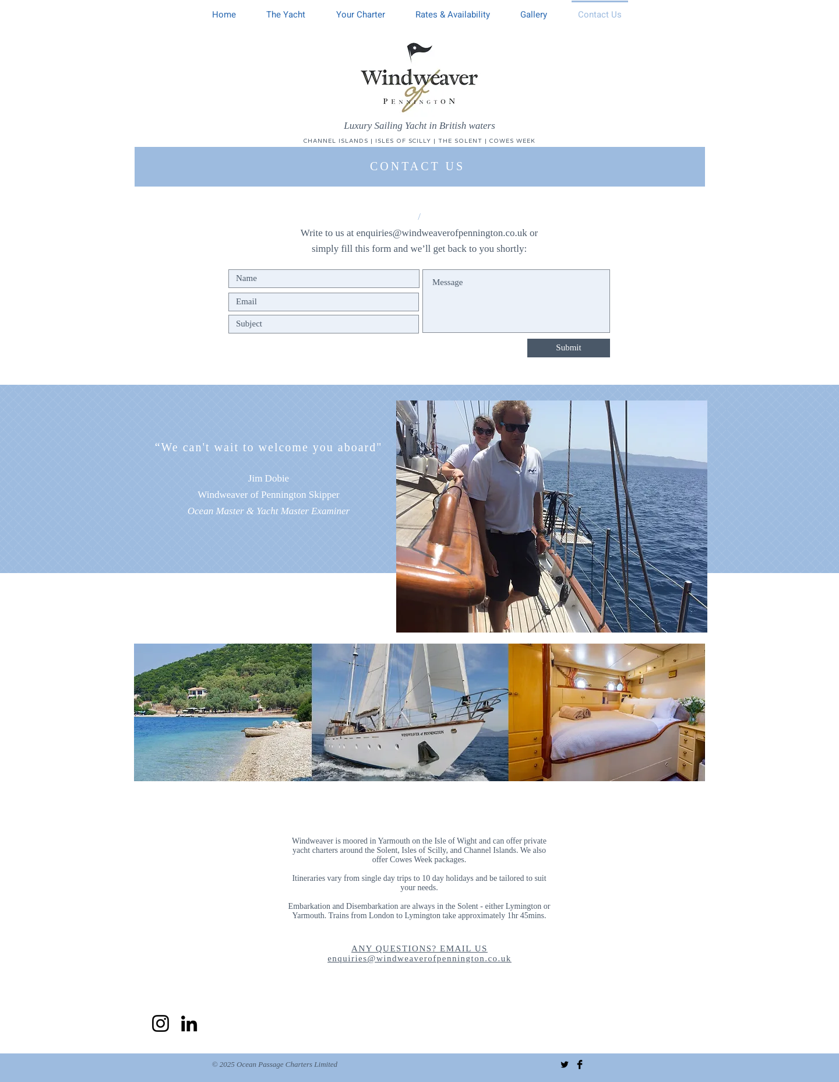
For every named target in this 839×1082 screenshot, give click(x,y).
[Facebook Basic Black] (579, 1064)
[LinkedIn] (189, 1023)
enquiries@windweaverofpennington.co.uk (441, 232)
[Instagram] (160, 1023)
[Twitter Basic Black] (564, 1064)
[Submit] (568, 348)
